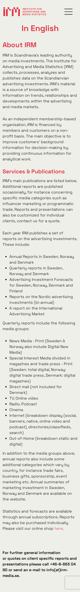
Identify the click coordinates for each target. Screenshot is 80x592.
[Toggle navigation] (68, 12)
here (58, 528)
